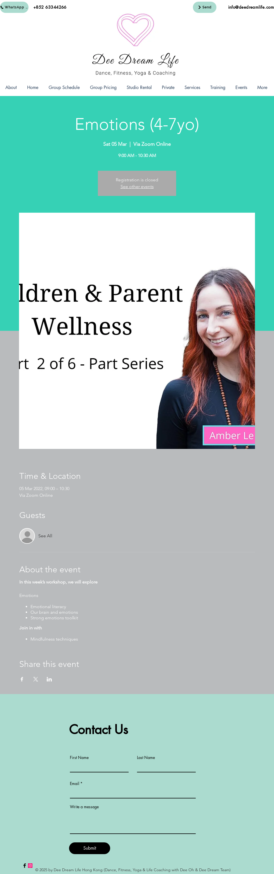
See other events (137, 186)
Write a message (84, 807)
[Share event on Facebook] (22, 679)
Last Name (146, 758)
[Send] (204, 7)
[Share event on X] (35, 679)
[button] (11, 87)
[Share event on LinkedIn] (49, 679)
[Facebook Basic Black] (24, 865)
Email (74, 784)
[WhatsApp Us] (14, 7)
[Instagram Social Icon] (30, 865)
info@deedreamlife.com (251, 7)
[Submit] (89, 848)
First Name (79, 758)
